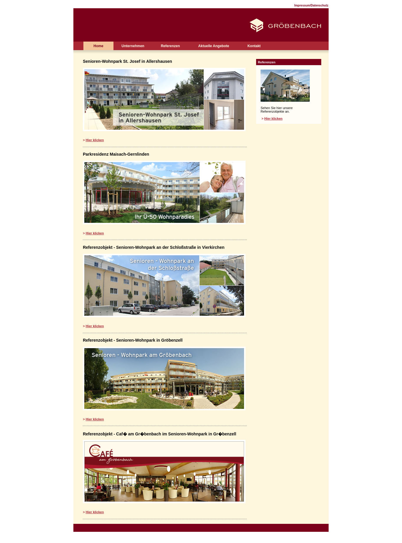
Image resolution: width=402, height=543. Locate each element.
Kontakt (254, 46)
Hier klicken (95, 140)
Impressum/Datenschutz (311, 5)
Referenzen (170, 46)
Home (98, 46)
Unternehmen (132, 46)
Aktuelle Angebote (213, 46)
